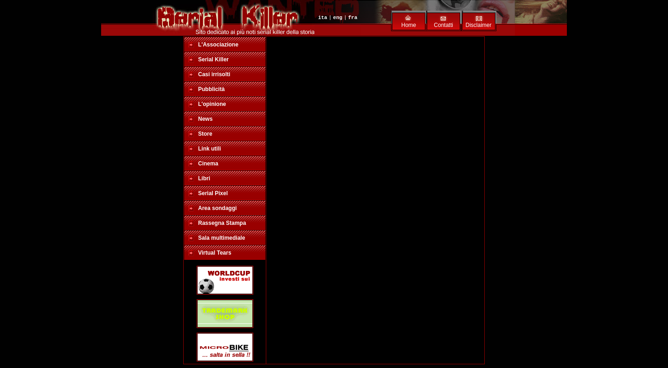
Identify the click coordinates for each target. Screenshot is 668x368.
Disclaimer (478, 25)
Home (408, 25)
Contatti (443, 25)
